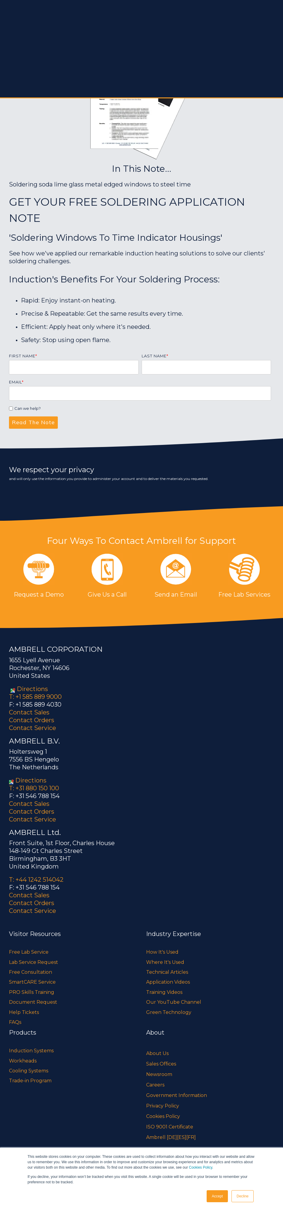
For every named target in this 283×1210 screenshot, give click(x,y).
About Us (157, 1053)
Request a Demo (39, 594)
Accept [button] (217, 1196)
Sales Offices (161, 1064)
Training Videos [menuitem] (164, 992)
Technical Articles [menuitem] (167, 972)
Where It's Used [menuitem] (165, 962)
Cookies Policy (200, 1168)
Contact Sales (29, 712)
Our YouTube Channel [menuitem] (173, 1002)
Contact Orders (31, 720)
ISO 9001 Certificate (169, 1127)
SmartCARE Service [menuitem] (32, 982)
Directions (32, 689)
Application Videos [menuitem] (168, 982)
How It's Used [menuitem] (162, 952)
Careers (155, 1085)
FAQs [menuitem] (15, 1022)
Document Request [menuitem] (33, 1002)
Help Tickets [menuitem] (24, 1012)
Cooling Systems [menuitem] (28, 1071)
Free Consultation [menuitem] (30, 972)
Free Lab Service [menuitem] (29, 952)
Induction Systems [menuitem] (31, 1051)
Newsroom (159, 1074)
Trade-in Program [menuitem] (30, 1080)
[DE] (172, 1137)
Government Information (176, 1095)
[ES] (181, 1137)
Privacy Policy (162, 1106)
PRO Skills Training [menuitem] (31, 992)
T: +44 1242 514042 (36, 879)
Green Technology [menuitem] (168, 1012)
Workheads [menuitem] (23, 1061)
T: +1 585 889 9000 (35, 696)
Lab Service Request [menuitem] (33, 962)
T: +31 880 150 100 (34, 788)
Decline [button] (243, 1196)
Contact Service (32, 728)
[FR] (191, 1137)
